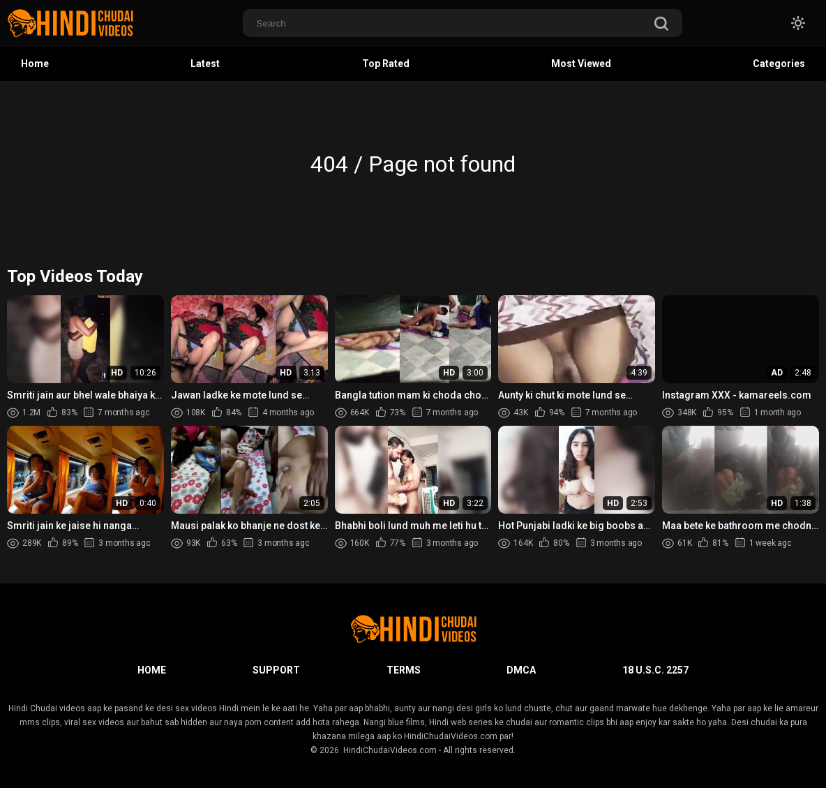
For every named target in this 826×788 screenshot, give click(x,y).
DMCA (521, 670)
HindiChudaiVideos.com (390, 750)
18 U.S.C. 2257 (655, 670)
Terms (403, 670)
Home (35, 63)
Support (276, 670)
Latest (205, 63)
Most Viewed (581, 63)
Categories (779, 63)
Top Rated (386, 63)
